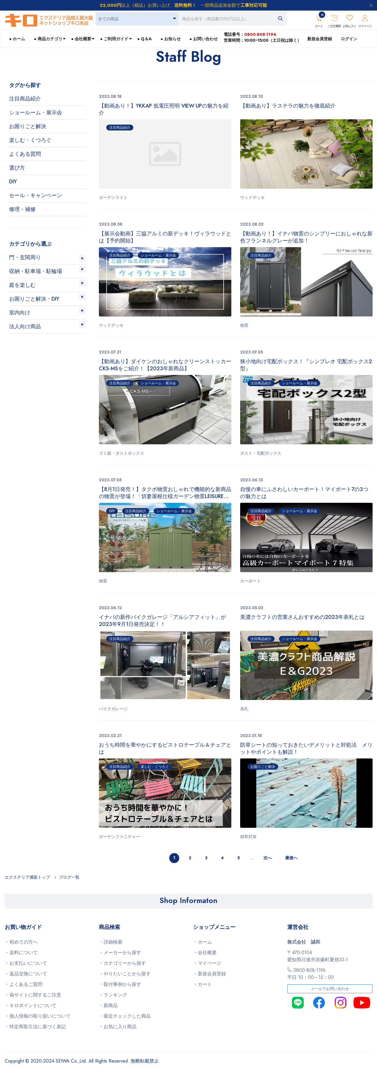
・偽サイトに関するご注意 (33, 994)
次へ (267, 858)
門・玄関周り (25, 257)
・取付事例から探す (120, 984)
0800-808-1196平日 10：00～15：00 (310, 974)
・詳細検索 (110, 942)
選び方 (17, 168)
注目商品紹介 (25, 99)
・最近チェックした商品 (125, 1016)
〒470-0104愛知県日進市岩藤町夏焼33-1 (317, 956)
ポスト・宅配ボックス (260, 453)
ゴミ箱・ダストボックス (121, 453)
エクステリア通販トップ (27, 877)
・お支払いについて (26, 963)
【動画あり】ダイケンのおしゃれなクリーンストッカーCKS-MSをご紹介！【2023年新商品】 (165, 365)
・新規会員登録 (209, 973)
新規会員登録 (319, 38)
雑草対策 (248, 837)
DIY (13, 181)
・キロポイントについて (31, 1005)
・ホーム (202, 942)
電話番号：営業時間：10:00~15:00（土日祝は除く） (262, 37)
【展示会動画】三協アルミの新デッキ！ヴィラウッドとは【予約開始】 (165, 237)
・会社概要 (205, 952)
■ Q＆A (144, 38)
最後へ (291, 858)
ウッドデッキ (252, 197)
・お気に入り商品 (118, 1026)
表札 (244, 709)
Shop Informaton (188, 900)
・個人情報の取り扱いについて (38, 1016)
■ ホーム (17, 38)
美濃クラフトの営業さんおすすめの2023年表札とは (302, 617)
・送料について (21, 952)
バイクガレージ (113, 709)
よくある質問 (25, 154)
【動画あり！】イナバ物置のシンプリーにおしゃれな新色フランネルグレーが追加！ (306, 237)
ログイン (349, 38)
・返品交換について (26, 973)
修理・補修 (22, 209)
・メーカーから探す (120, 952)
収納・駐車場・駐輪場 (35, 271)
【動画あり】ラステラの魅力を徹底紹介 (288, 106)
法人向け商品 (25, 326)
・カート (202, 984)
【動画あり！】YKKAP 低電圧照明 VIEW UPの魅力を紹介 (163, 109)
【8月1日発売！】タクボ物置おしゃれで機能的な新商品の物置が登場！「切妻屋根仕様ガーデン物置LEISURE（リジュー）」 (165, 493)
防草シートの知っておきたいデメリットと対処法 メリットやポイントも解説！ (306, 748)
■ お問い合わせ (204, 38)
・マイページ (207, 963)
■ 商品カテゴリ (48, 38)
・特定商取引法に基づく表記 (35, 1026)
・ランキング (113, 994)
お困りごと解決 (27, 126)
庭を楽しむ (22, 285)
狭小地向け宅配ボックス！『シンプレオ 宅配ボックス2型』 (306, 365)
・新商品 (108, 1005)
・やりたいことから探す (125, 973)
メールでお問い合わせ (330, 988)
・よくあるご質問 (23, 984)
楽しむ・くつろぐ (30, 140)
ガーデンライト (113, 197)
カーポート (250, 581)
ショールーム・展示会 (35, 112)
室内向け (19, 312)
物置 (244, 325)
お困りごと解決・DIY (34, 299)
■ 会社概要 (81, 38)
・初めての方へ (21, 942)
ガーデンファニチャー (119, 837)
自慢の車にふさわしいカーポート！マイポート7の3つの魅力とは (304, 493)
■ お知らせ (170, 38)
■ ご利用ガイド (114, 38)
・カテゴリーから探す (122, 963)
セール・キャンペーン (35, 195)
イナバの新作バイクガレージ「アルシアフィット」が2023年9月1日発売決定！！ (162, 621)
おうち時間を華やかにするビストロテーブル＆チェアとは (165, 748)
